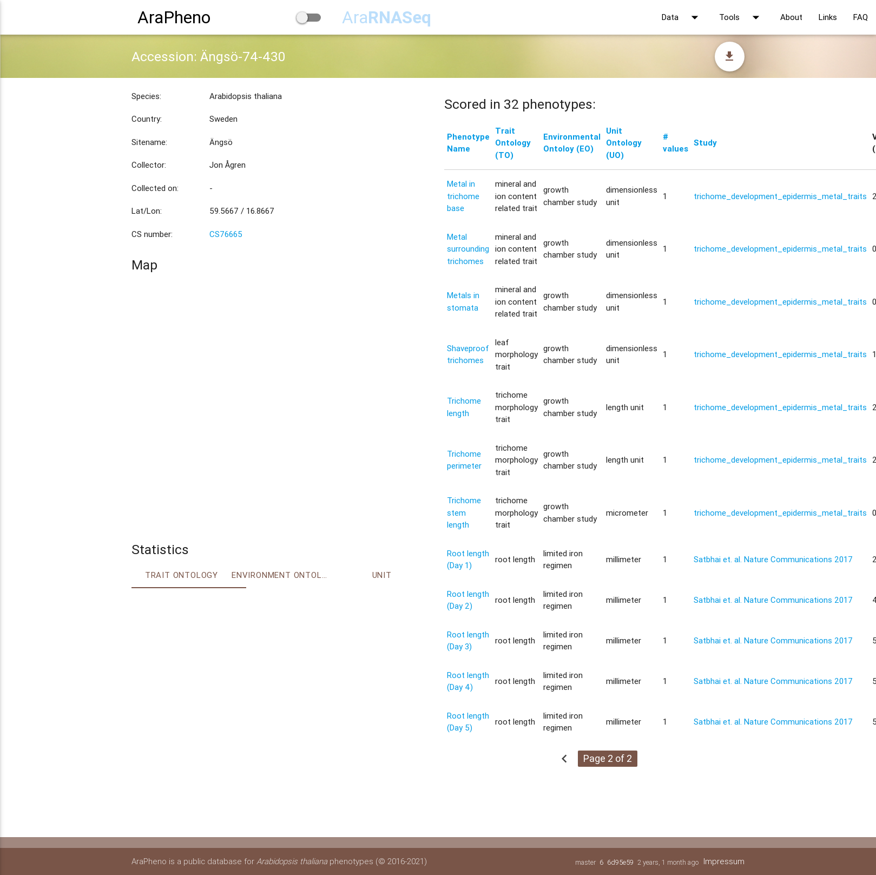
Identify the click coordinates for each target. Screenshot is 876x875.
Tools (741, 17)
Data (682, 17)
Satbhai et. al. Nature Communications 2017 (773, 559)
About (791, 17)
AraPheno (173, 17)
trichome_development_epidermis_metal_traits (780, 196)
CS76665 (225, 234)
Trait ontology (181, 575)
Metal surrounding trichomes (468, 249)
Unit (382, 575)
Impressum (724, 861)
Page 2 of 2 (607, 758)
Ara (386, 17)
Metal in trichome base (463, 196)
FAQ (860, 17)
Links (828, 17)
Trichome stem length (464, 512)
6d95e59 (620, 862)
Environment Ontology (282, 575)
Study (705, 142)
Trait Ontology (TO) (513, 143)
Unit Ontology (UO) (624, 143)
